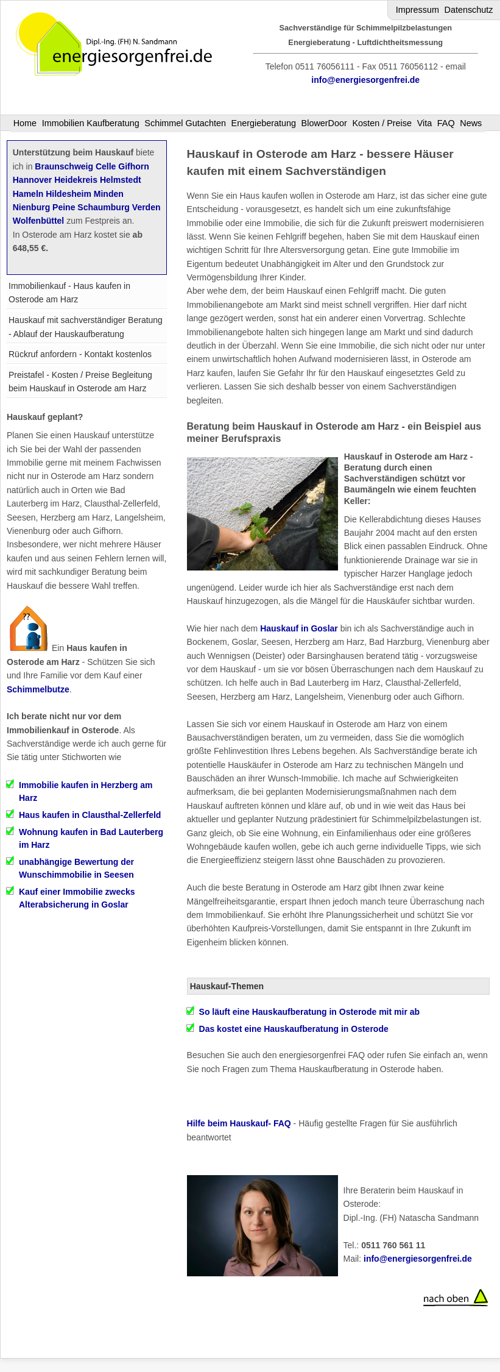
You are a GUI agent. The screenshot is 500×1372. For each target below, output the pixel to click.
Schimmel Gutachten (185, 123)
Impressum (417, 10)
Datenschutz (469, 10)
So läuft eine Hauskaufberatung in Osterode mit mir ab (309, 1012)
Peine (63, 207)
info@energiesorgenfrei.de (365, 80)
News (471, 123)
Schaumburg (103, 207)
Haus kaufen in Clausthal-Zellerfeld (90, 815)
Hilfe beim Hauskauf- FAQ (239, 1123)
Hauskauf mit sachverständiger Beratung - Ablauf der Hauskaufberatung (86, 326)
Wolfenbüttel (39, 221)
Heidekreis (75, 180)
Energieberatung (263, 123)
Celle (106, 166)
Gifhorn (133, 166)
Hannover (32, 180)
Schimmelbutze (38, 689)
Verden (146, 207)
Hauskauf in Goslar (299, 628)
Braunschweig (64, 166)
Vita (424, 123)
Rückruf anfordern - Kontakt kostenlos (80, 354)
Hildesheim (68, 194)
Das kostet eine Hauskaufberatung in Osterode (294, 1029)
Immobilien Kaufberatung (90, 123)
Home (25, 123)
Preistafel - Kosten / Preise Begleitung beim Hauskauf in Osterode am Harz (80, 381)
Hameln (28, 194)
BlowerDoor (324, 123)
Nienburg (31, 207)
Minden (109, 194)
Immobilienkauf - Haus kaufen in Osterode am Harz (69, 292)
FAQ (446, 123)
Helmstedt (120, 180)
